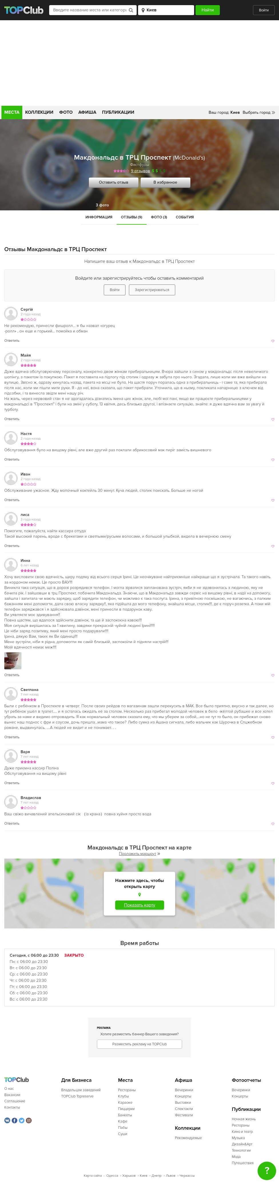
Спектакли (184, 1109)
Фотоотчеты (246, 1080)
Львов (170, 1176)
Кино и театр (242, 1131)
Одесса (112, 1176)
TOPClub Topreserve (77, 1096)
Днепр (157, 1176)
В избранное (165, 182)
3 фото (102, 205)
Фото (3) (159, 217)
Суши (122, 1134)
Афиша (87, 112)
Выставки (183, 1102)
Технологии (241, 1150)
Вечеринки (184, 1090)
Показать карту (139, 905)
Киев (143, 1176)
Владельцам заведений (81, 1090)
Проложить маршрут (139, 853)
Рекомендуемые (188, 1138)
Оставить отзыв (113, 182)
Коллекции (39, 112)
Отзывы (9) (131, 217)
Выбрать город (256, 112)
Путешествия (243, 1163)
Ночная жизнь (244, 1119)
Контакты (12, 1107)
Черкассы (187, 1176)
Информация (98, 217)
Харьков (128, 1176)
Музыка (238, 1138)
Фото (66, 112)
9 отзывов (140, 170)
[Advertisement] (139, 63)
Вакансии (12, 1095)
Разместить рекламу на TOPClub (139, 1044)
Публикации (118, 112)
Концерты (183, 1096)
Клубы (123, 1096)
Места (11, 112)
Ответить (11, 341)
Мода (236, 1156)
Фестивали (184, 1115)
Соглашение (14, 1101)
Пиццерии (126, 1109)
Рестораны (127, 1090)
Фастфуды (139, 164)
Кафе (122, 1121)
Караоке (125, 1102)
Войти (264, 10)
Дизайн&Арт (242, 1144)
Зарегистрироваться (152, 290)
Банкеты (125, 1115)
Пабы (122, 1127)
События (185, 217)
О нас (9, 1088)
